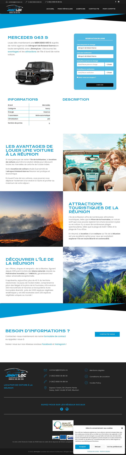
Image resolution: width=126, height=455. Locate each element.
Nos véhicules (65, 9)
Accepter (82, 447)
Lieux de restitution (84, 53)
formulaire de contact (55, 336)
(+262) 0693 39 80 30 (58, 376)
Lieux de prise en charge (86, 45)
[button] (122, 428)
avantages (13, 51)
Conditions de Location (100, 377)
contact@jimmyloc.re (58, 370)
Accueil (50, 9)
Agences (80, 9)
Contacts (94, 9)
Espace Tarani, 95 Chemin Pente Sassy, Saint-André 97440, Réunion (64, 389)
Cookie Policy (95, 383)
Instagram (60, 344)
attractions (30, 51)
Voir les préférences (114, 447)
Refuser (98, 447)
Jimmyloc (37, 452)
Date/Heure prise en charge (87, 61)
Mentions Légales (97, 370)
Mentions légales (105, 451)
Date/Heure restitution (85, 69)
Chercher (99, 85)
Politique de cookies (93, 451)
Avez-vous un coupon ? (86, 77)
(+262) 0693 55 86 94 (58, 382)
